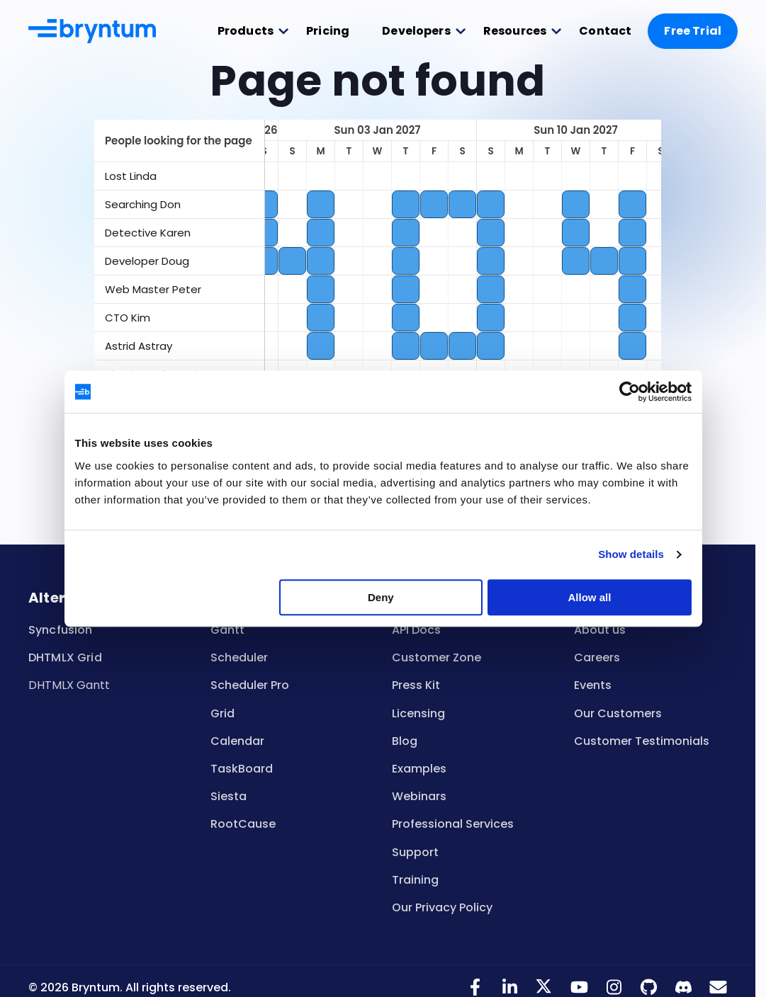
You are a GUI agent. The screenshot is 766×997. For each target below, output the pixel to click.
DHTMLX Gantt (69, 685)
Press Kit (416, 685)
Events (593, 685)
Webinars (419, 796)
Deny (381, 597)
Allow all (590, 597)
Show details (631, 554)
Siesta (228, 796)
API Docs (416, 630)
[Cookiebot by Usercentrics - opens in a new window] (630, 391)
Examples (419, 768)
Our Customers (618, 713)
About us (600, 630)
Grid (222, 713)
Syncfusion (60, 630)
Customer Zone (436, 657)
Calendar (237, 741)
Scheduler (239, 657)
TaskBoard (241, 768)
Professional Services (453, 824)
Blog (404, 741)
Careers (597, 657)
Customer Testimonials (641, 741)
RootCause (243, 824)
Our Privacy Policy (442, 907)
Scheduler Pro (249, 685)
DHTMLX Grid (65, 657)
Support (415, 852)
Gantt (227, 630)
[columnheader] (179, 141)
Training (415, 880)
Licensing (418, 713)
